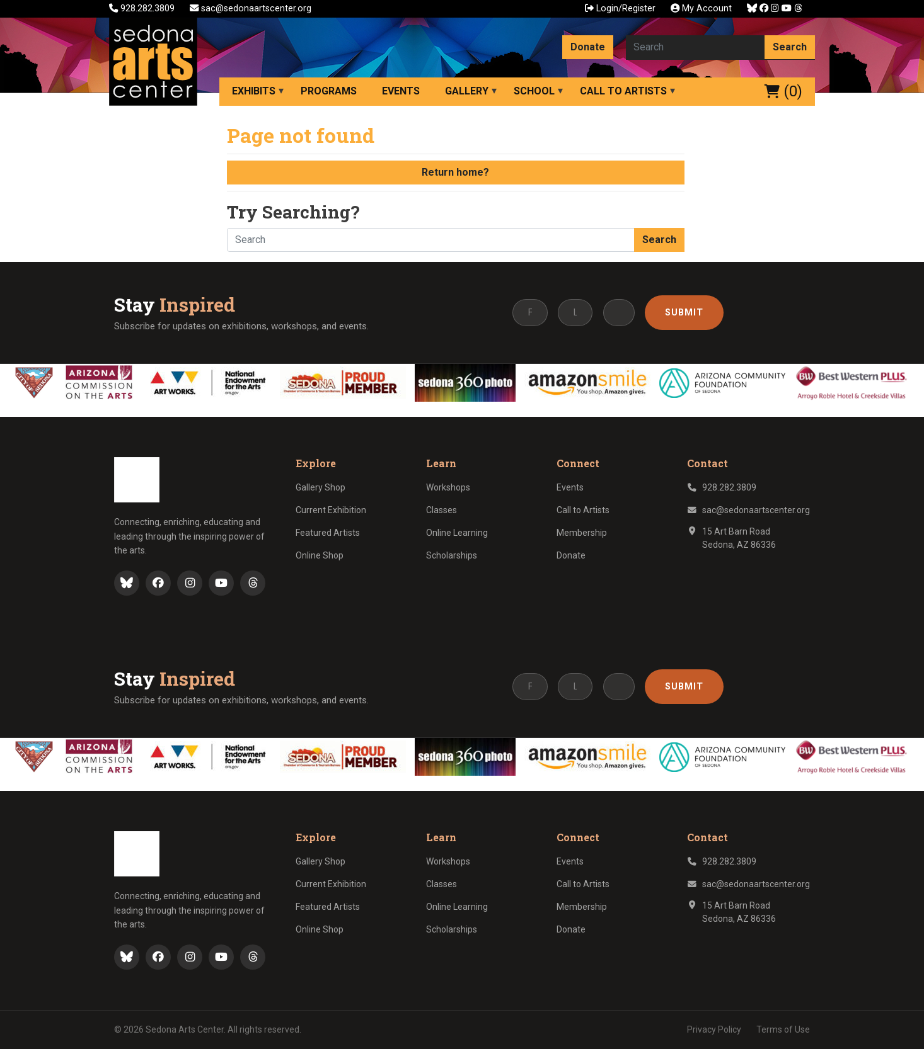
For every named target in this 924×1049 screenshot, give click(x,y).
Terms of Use (783, 1029)
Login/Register (620, 8)
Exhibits (253, 91)
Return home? (455, 172)
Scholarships (451, 555)
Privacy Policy (714, 1029)
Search (790, 47)
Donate (587, 47)
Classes (441, 510)
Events (401, 91)
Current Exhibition (331, 510)
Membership (582, 533)
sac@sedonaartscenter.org (250, 8)
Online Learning (457, 533)
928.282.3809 (143, 8)
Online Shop (320, 555)
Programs (329, 91)
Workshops (448, 487)
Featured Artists (328, 533)
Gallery (466, 91)
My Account (701, 8)
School (534, 91)
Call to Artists (623, 91)
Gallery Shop (320, 487)
